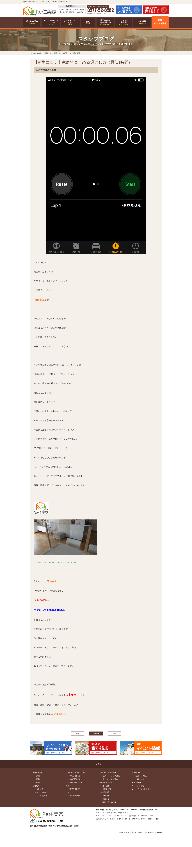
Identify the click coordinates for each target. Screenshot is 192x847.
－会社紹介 (39, 789)
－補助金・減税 (74, 796)
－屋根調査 (105, 796)
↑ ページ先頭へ (96, 764)
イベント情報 (139, 786)
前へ (77, 733)
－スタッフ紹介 (41, 792)
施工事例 (137, 783)
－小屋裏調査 (106, 789)
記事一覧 (96, 733)
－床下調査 (105, 786)
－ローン (71, 792)
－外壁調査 (105, 792)
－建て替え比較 (74, 789)
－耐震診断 (105, 799)
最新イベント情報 (160, 22)
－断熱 (37, 779)
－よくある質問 (41, 796)
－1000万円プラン (75, 779)
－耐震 (37, 776)
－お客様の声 (139, 779)
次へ (114, 733)
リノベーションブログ (142, 789)
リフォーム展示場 (123, 22)
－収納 (37, 783)
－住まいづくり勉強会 (109, 779)
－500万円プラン (74, 776)
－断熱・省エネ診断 (108, 802)
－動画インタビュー (141, 776)
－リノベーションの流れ (110, 776)
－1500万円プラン (75, 783)
